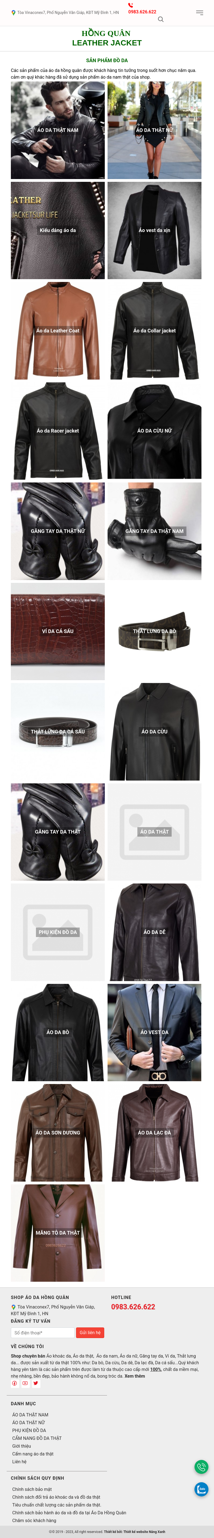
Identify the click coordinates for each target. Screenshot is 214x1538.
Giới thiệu (21, 1446)
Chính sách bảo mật (32, 1489)
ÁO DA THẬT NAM (30, 1415)
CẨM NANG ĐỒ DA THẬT (37, 1438)
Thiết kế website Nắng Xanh (144, 1532)
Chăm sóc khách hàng (34, 1520)
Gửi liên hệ (90, 1332)
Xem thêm (135, 1376)
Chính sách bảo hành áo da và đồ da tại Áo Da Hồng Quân (69, 1512)
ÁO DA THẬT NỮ (28, 1422)
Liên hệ (19, 1461)
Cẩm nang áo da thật (33, 1454)
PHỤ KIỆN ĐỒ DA (29, 1430)
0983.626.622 (142, 12)
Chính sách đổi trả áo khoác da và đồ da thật (56, 1497)
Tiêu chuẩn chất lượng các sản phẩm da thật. (56, 1505)
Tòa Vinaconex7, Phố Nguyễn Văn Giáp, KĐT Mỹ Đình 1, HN (65, 12)
